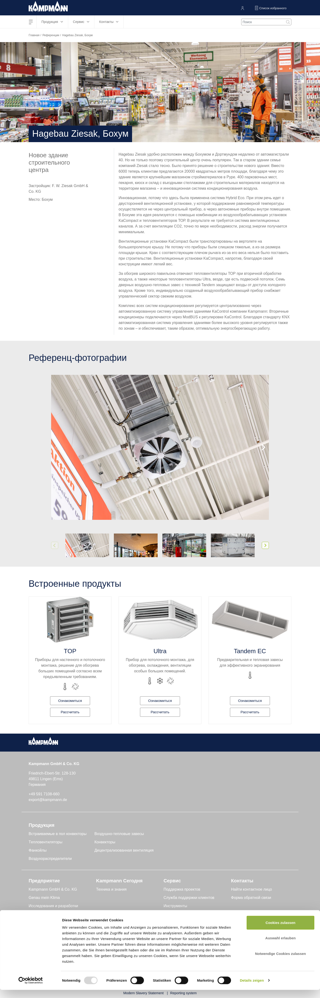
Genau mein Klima (44, 898)
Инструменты (175, 906)
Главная (34, 35)
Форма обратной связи (251, 898)
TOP (70, 651)
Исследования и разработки (53, 906)
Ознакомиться (70, 700)
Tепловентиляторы (45, 842)
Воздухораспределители (50, 859)
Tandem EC (250, 651)
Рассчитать (70, 712)
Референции (50, 35)
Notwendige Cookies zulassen (280, 962)
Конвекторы (104, 842)
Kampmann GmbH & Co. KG (53, 889)
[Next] (263, 447)
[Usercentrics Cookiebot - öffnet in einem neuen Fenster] (30, 988)
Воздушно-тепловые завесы (119, 834)
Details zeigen (252, 989)
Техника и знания (111, 889)
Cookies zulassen (280, 931)
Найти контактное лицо (251, 889)
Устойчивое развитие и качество (57, 914)
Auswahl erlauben (280, 946)
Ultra (160, 651)
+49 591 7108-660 (44, 794)
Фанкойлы (38, 850)
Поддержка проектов (182, 889)
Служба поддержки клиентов (189, 898)
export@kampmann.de (48, 800)
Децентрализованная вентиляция (124, 850)
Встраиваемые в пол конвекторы (57, 834)
